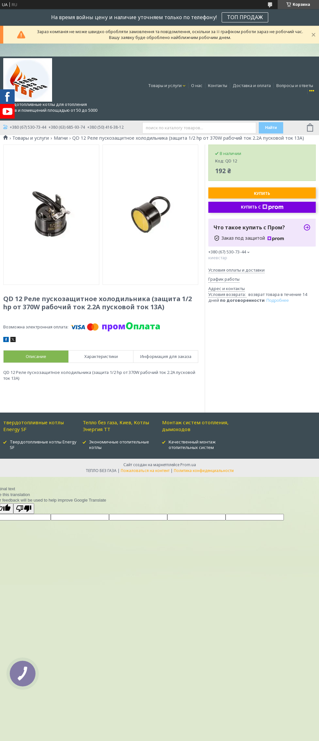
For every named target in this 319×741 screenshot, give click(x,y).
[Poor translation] (23, 508)
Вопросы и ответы (294, 85)
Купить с (262, 207)
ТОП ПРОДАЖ (245, 17)
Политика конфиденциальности (204, 470)
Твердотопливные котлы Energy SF (43, 444)
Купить (262, 193)
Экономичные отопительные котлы (119, 444)
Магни (61, 138)
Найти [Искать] (271, 127)
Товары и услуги (165, 85)
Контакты (217, 85)
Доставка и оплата (252, 85)
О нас (196, 85)
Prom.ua (188, 464)
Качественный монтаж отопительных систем (192, 444)
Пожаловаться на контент (145, 470)
